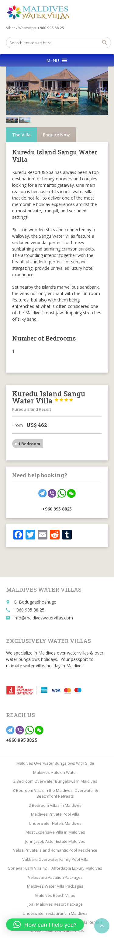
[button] (52, 60)
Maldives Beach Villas (55, 895)
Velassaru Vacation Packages (55, 877)
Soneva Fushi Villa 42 (27, 868)
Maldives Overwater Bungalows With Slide (55, 763)
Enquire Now (56, 129)
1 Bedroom (29, 438)
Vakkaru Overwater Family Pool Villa (55, 859)
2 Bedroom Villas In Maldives (55, 805)
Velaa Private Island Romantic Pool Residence (55, 850)
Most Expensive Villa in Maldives (55, 832)
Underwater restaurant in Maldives (55, 913)
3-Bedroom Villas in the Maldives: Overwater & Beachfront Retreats (55, 793)
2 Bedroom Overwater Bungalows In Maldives (55, 781)
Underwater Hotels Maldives (55, 823)
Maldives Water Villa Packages (55, 886)
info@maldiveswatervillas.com (43, 617)
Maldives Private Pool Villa (55, 814)
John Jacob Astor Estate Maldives (55, 841)
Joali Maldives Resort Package (55, 904)
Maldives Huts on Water (55, 772)
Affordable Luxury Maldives (76, 868)
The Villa (21, 129)
